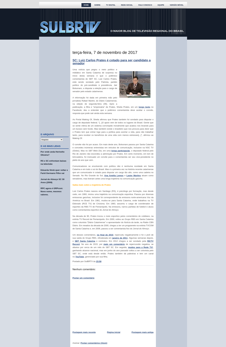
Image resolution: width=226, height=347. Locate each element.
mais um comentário (114, 244)
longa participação (120, 151)
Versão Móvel (177, 5)
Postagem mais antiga (143, 332)
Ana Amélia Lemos (114, 175)
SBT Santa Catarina (85, 241)
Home (86, 5)
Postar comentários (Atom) (94, 343)
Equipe (161, 5)
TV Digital (110, 5)
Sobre (97, 5)
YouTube (79, 257)
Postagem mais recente (84, 332)
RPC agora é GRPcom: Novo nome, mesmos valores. (52, 191)
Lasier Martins (133, 175)
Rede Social (127, 5)
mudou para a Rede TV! (140, 247)
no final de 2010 (105, 235)
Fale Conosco (145, 5)
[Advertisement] (55, 83)
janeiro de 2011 (120, 238)
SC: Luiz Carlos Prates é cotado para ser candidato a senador (112, 62)
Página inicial (113, 332)
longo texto (144, 107)
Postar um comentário (84, 278)
